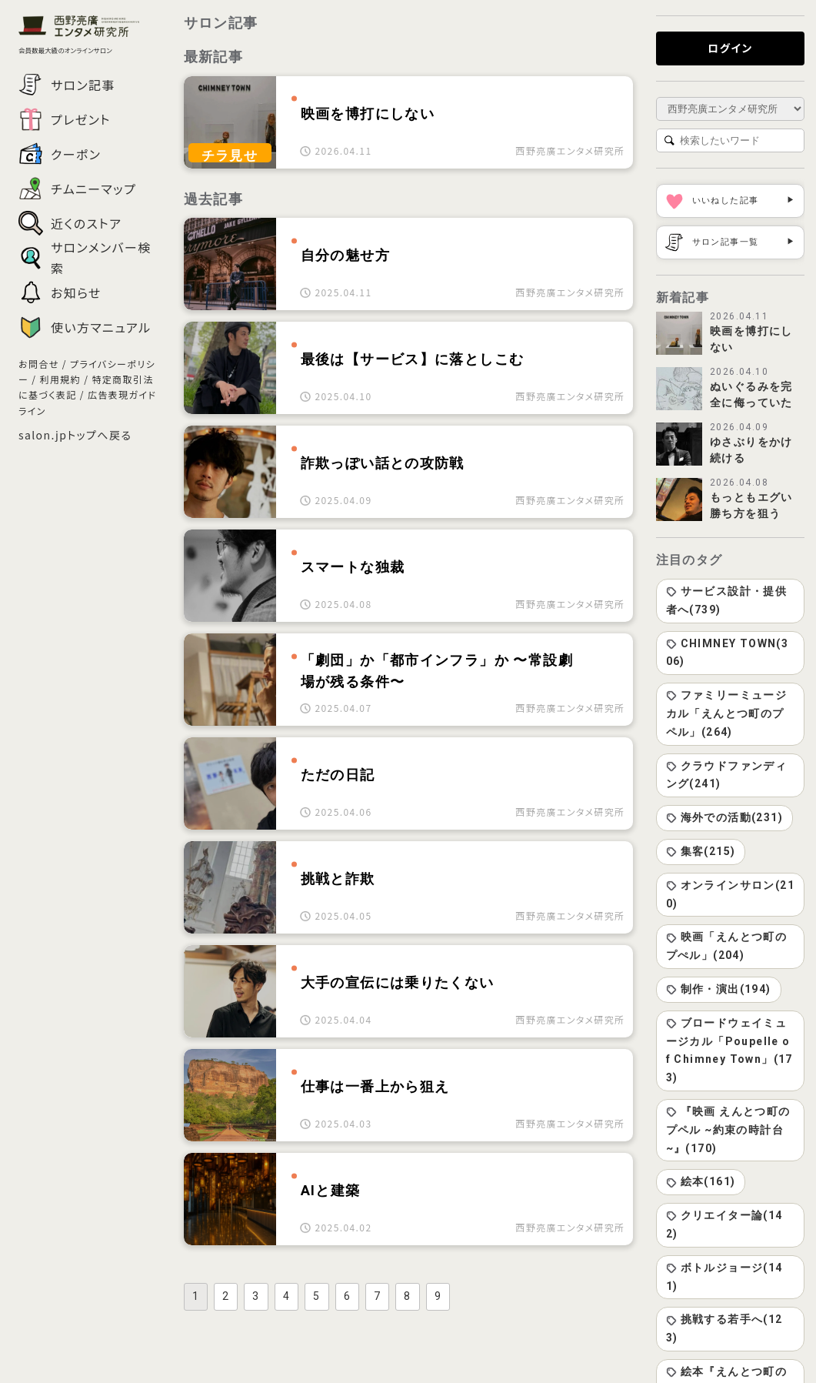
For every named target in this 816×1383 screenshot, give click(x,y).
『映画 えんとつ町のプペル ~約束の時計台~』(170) (728, 1129)
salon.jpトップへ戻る (75, 435)
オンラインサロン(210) (730, 894)
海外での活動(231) (724, 817)
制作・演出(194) (718, 989)
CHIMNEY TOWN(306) (727, 652)
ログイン (730, 47)
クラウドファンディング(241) (727, 775)
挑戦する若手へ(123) (724, 1328)
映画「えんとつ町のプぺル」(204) (727, 945)
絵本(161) (701, 1181)
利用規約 (61, 379)
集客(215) (701, 851)
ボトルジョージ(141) (724, 1276)
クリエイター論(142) (724, 1224)
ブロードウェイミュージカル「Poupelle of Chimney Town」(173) (729, 1050)
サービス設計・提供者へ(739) (727, 600)
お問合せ (38, 363)
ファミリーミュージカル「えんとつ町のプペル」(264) (727, 713)
